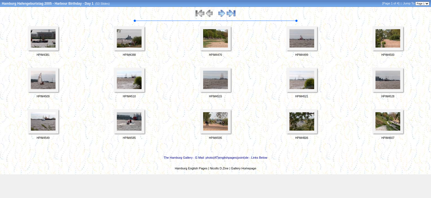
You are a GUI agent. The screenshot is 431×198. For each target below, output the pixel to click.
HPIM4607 (388, 137)
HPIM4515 (215, 96)
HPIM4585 (129, 137)
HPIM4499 (301, 54)
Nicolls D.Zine (219, 168)
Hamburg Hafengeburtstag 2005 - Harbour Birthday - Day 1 (47, 4)
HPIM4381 (43, 54)
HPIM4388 (129, 54)
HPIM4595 (215, 137)
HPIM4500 (388, 54)
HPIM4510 (129, 96)
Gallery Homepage (243, 168)
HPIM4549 (43, 137)
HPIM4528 (388, 96)
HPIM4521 (301, 96)
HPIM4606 (301, 137)
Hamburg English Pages (191, 168)
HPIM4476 (215, 54)
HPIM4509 (43, 96)
